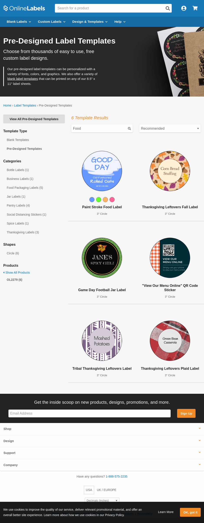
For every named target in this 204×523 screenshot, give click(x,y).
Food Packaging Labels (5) (25, 187)
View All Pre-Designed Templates (34, 119)
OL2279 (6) (14, 279)
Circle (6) (13, 253)
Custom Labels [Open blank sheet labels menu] (51, 21)
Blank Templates (18, 140)
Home (7, 105)
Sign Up (186, 413)
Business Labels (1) (20, 179)
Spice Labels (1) (18, 223)
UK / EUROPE (106, 490)
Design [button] (8, 441)
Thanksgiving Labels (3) (23, 232)
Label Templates (25, 105)
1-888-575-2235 (116, 476)
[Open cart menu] (195, 8)
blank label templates (22, 79)
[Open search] (168, 8)
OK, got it (190, 512)
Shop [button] (7, 429)
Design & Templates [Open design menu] (90, 21)
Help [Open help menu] (120, 21)
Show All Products (16, 272)
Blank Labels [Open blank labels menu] (19, 21)
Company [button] (10, 465)
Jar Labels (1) (16, 196)
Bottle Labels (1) (18, 170)
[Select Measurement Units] (102, 501)
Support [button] (9, 453)
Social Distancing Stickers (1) (26, 214)
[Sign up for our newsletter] (89, 414)
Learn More (166, 512)
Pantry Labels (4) (18, 205)
